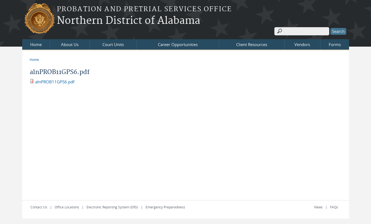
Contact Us (38, 207)
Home (36, 44)
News (318, 207)
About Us (70, 44)
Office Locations (67, 207)
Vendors (302, 44)
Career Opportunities (178, 44)
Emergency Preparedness (165, 207)
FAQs (334, 207)
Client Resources (251, 44)
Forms (335, 44)
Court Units (113, 44)
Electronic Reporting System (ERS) (112, 207)
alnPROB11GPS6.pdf (54, 81)
